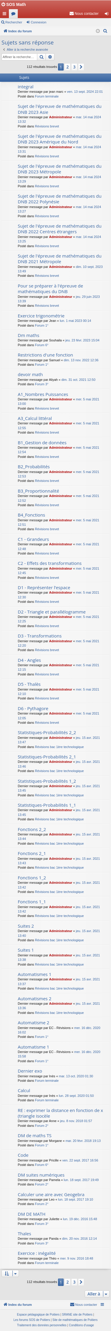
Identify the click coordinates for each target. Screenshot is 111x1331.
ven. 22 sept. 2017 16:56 (80, 1160)
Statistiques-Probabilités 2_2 (47, 732)
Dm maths (28, 335)
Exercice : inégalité (37, 1253)
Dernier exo (30, 1071)
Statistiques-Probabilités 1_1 (47, 805)
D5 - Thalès (29, 684)
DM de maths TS (35, 1135)
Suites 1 (26, 950)
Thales (24, 1233)
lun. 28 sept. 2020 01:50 (76, 1095)
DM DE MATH (32, 1214)
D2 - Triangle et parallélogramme (52, 612)
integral (25, 87)
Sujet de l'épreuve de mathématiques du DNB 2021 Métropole (60, 258)
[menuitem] (84, 13)
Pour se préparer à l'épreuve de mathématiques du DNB (50, 288)
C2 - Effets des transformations (50, 563)
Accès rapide (5, 15)
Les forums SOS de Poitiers (32, 1320)
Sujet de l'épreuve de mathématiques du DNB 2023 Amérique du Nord (60, 139)
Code (23, 1155)
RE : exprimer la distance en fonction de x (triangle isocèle (60, 1113)
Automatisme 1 (33, 1047)
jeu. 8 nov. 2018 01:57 (76, 1121)
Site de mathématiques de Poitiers (74, 1320)
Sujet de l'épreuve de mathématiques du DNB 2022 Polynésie (60, 198)
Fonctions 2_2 (32, 829)
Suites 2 (26, 926)
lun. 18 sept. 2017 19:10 (75, 1199)
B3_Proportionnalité (38, 491)
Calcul (24, 1090)
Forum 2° (41, 1125)
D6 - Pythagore (33, 708)
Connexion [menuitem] (108, 15)
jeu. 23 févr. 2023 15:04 (82, 340)
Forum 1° (41, 325)
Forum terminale (47, 96)
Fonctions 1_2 (32, 878)
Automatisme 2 (33, 1022)
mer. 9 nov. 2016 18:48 (76, 1258)
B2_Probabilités (34, 466)
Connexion (38, 22)
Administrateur (60, 117)
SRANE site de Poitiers (77, 1314)
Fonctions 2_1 (32, 853)
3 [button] (74, 67)
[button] (81, 67)
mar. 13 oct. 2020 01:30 (76, 1076)
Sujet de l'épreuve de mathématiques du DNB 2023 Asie (60, 109)
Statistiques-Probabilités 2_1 (47, 757)
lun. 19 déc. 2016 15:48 (80, 1219)
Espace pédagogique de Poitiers (38, 1314)
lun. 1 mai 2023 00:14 (75, 320)
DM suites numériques (41, 1175)
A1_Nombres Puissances (43, 394)
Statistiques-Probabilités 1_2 (47, 781)
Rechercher (13, 22)
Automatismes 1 (35, 974)
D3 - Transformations (40, 636)
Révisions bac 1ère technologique (59, 747)
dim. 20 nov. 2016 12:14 (79, 1238)
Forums (14, 15)
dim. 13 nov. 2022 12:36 (81, 360)
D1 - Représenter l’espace (44, 587)
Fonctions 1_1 (32, 902)
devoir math (30, 374)
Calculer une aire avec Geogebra (51, 1194)
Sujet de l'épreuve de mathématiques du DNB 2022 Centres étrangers (60, 228)
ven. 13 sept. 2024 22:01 (85, 91)
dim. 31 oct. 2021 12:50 (78, 379)
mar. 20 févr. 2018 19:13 (83, 1141)
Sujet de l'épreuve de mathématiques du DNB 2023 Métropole (60, 169)
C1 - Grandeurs (33, 539)
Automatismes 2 (35, 998)
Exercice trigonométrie (41, 316)
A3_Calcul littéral (35, 418)
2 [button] (67, 67)
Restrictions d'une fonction (45, 355)
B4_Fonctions (31, 515)
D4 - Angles (29, 660)
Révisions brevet (47, 126)
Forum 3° (41, 384)
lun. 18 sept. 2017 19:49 (81, 1180)
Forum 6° (41, 345)
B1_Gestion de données (42, 442)
